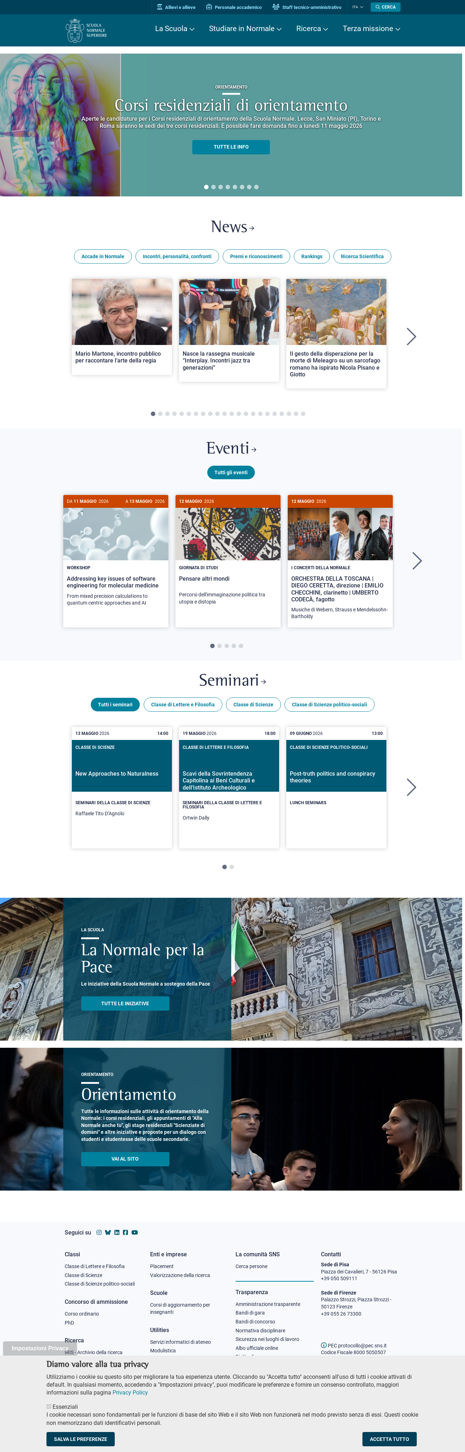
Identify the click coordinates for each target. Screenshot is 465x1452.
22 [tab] (303, 414)
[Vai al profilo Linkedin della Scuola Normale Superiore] (116, 1232)
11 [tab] (224, 414)
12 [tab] (231, 414)
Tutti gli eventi (231, 472)
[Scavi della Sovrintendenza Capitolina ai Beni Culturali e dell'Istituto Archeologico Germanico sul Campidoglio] (229, 787)
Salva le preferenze (80, 1439)
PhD (69, 1323)
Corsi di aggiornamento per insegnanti (180, 1308)
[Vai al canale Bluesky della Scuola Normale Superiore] (108, 1232)
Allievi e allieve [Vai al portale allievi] (176, 7)
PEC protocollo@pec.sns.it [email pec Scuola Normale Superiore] (354, 1345)
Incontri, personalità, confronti (177, 256)
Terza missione (368, 28)
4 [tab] (227, 187)
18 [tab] (274, 414)
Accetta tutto (389, 1439)
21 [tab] (296, 414)
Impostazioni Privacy (39, 1348)
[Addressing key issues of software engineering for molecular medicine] (115, 554)
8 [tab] (256, 187)
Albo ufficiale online (257, 1348)
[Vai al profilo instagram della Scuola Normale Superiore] (99, 1232)
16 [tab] (260, 414)
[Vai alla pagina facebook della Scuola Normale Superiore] (125, 1232)
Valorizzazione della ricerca (180, 1275)
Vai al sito (125, 1159)
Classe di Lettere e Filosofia (183, 704)
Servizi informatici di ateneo (180, 1342)
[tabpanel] (231, 125)
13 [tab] (238, 414)
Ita (355, 7)
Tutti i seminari (115, 704)
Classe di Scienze (253, 704)
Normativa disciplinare (260, 1330)
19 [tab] (281, 414)
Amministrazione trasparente (268, 1304)
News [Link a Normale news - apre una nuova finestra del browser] (232, 228)
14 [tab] (245, 414)
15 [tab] (253, 414)
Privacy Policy (130, 1392)
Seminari (232, 682)
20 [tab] (288, 414)
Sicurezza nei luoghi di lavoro (267, 1339)
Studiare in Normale (241, 28)
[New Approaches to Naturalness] (122, 785)
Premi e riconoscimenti (256, 256)
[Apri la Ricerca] (386, 7)
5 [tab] (234, 187)
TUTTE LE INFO (231, 147)
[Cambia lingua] (360, 7)
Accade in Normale (102, 256)
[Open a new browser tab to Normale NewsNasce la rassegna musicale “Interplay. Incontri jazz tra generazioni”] (229, 330)
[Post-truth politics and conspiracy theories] (336, 782)
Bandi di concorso (255, 1322)
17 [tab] (267, 414)
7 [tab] (249, 187)
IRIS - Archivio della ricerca (94, 1352)
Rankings (311, 256)
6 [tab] (242, 187)
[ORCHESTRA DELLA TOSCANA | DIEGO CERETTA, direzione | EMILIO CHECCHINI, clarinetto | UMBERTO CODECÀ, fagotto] (340, 561)
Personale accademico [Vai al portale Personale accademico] (234, 7)
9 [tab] (210, 414)
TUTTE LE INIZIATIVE (125, 1003)
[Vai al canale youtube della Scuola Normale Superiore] (135, 1232)
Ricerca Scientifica (362, 256)
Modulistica (163, 1350)
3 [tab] (220, 187)
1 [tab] (206, 187)
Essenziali (65, 1406)
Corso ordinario (82, 1314)
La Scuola (171, 28)
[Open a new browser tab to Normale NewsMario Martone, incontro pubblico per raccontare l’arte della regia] (122, 327)
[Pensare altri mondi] (228, 553)
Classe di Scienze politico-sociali (329, 704)
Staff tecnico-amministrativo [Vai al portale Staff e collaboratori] (306, 7)
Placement (162, 1266)
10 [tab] (217, 414)
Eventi (231, 449)
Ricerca (308, 28)
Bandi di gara (250, 1313)
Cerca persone (251, 1266)
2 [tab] (213, 187)
